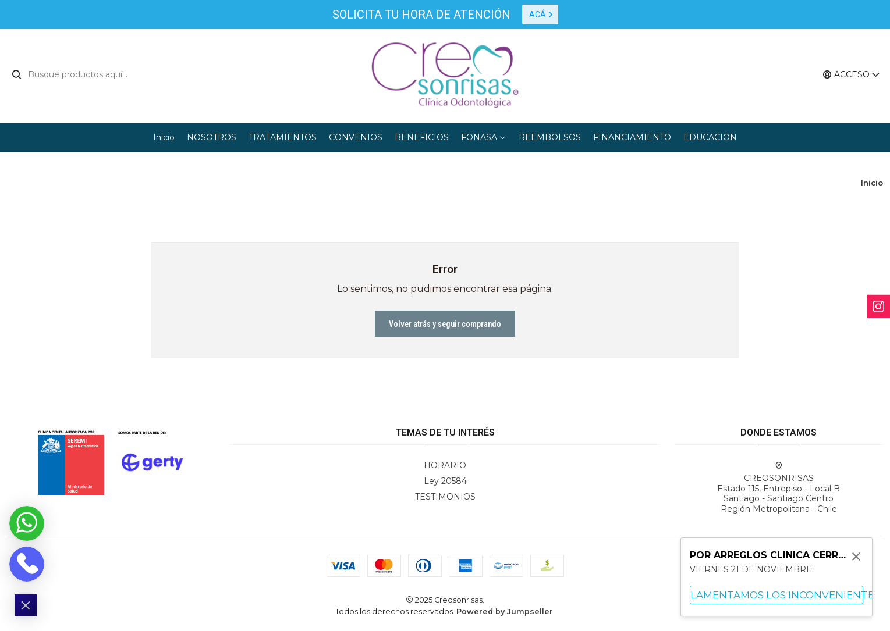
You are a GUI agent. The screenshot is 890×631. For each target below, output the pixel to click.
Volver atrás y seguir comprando (445, 324)
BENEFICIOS (422, 137)
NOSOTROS (211, 137)
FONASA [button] (483, 137)
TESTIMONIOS (445, 496)
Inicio (164, 137)
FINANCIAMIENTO (632, 137)
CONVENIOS (355, 137)
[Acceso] (851, 74)
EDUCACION (710, 137)
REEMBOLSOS (550, 137)
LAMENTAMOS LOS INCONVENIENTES (776, 595)
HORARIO (445, 465)
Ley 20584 (445, 481)
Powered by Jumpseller (504, 611)
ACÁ (541, 14)
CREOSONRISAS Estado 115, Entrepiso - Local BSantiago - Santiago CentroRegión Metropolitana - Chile (778, 488)
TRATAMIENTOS (283, 137)
